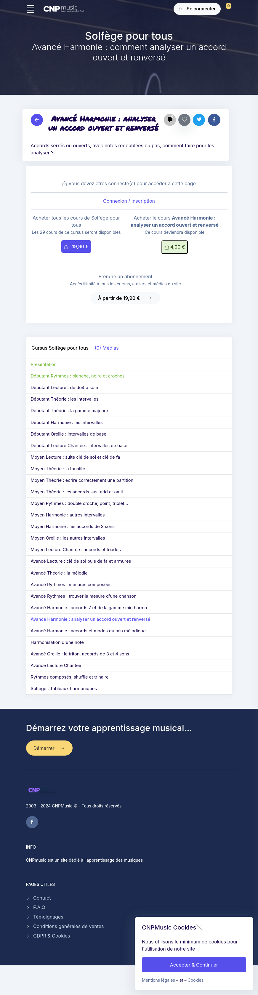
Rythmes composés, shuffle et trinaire (70, 677)
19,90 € (76, 247)
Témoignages (48, 917)
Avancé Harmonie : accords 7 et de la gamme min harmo (89, 607)
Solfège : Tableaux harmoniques (64, 688)
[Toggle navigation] (30, 9)
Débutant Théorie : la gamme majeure (69, 410)
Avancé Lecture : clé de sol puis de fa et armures (81, 561)
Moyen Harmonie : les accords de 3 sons (73, 526)
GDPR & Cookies (51, 936)
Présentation (44, 364)
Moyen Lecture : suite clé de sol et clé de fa (75, 457)
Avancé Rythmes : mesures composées (71, 584)
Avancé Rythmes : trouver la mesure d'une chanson (84, 596)
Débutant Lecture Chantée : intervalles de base (79, 445)
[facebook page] (32, 822)
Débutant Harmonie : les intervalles (67, 422)
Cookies (196, 980)
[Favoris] (184, 120)
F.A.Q (39, 907)
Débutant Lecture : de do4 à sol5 (64, 387)
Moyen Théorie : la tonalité (58, 468)
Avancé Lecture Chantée (56, 665)
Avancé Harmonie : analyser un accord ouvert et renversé (90, 619)
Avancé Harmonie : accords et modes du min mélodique (88, 631)
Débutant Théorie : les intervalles (65, 399)
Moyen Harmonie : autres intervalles (68, 515)
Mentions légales (158, 980)
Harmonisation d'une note (57, 642)
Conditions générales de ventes (68, 926)
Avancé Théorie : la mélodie (59, 573)
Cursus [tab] (60, 348)
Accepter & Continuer (194, 965)
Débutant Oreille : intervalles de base (69, 434)
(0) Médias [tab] (107, 348)
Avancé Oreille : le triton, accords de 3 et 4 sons (80, 654)
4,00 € (174, 247)
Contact (42, 898)
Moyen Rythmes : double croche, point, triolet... (79, 503)
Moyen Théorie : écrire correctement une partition (82, 480)
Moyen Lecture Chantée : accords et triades (76, 549)
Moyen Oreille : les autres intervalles (68, 538)
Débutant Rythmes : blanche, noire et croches (78, 376)
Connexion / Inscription (129, 201)
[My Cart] (227, 9)
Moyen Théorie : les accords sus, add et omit (77, 492)
